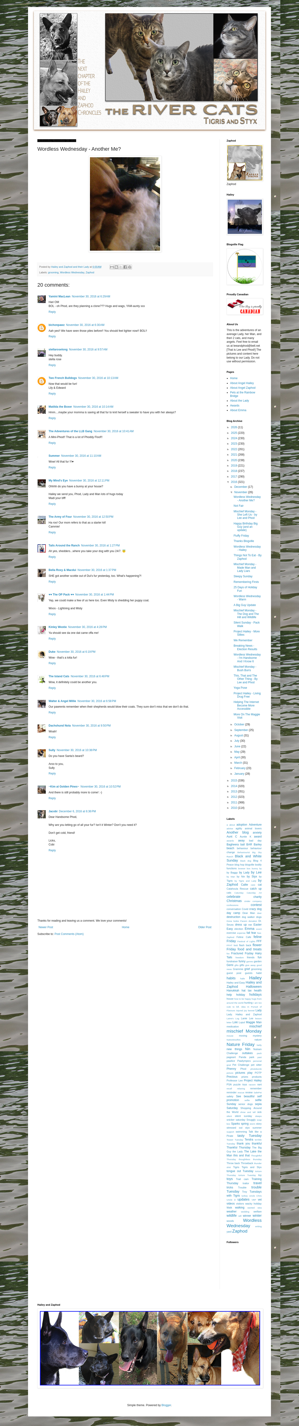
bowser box (244, 868)
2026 (234, 427)
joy (245, 1010)
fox (228, 953)
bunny (255, 868)
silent (229, 1116)
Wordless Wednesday (72, 272)
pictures (240, 1072)
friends (250, 957)
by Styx (252, 876)
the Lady (237, 1151)
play (250, 1072)
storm (252, 1124)
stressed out (234, 1127)
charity (257, 896)
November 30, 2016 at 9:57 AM (88, 349)
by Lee (256, 872)
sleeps (258, 1116)
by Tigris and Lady (245, 881)
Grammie (238, 969)
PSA (229, 1084)
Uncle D (231, 1199)
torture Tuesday (247, 1175)
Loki (235, 1022)
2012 (234, 797)
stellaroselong (58, 349)
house (230, 998)
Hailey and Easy (236, 982)
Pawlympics (244, 1060)
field (236, 945)
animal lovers (253, 828)
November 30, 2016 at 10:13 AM (98, 378)
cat (260, 884)
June (237, 746)
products (257, 1076)
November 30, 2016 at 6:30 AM (85, 325)
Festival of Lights (246, 941)
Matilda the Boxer (60, 406)
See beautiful (245, 1096)
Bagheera (233, 844)
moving (243, 1035)
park (251, 1057)
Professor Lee (235, 1080)
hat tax (247, 990)
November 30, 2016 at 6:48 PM (90, 676)
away (241, 840)
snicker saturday (236, 1119)
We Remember (243, 640)
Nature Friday (241, 1044)
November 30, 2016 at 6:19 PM (76, 651)
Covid (245, 909)
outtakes (247, 1053)
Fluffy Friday (241, 535)
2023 (234, 443)
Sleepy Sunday (243, 576)
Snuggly (251, 1119)
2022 (234, 449)
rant (259, 1084)
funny (241, 961)
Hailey (255, 977)
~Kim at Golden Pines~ (64, 786)
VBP (254, 1199)
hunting (248, 1002)
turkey (245, 1195)
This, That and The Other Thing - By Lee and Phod (246, 679)
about (232, 825)
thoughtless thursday (250, 1159)
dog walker (248, 917)
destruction (233, 917)
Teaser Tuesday (235, 1139)
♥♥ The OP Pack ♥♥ (61, 594)
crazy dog (255, 909)
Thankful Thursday (239, 1147)
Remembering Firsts (246, 582)
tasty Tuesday (249, 1135)
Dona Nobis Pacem (237, 921)
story (259, 1123)
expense (241, 933)
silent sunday (243, 1116)
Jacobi (53, 811)
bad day (255, 840)
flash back (245, 945)
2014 (234, 786)
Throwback (247, 1163)
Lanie (244, 1018)
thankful (257, 1143)
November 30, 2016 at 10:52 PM (101, 786)
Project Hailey (253, 1080)
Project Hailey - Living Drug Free (247, 695)
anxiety (257, 832)
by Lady (244, 872)
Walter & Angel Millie (62, 701)
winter (257, 1215)
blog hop (239, 864)
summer (257, 1127)
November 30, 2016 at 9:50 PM (91, 725)
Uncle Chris (255, 1195)
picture (230, 1073)
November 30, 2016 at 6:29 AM (91, 296)
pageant (231, 1057)
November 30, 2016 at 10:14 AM (93, 406)
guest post (234, 973)
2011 (234, 802)
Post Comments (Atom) (69, 934)
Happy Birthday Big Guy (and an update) (246, 527)
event (259, 929)
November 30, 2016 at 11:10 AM (81, 455)
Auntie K (245, 836)
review (249, 1092)
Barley (258, 844)
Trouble (242, 1187)
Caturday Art (254, 892)
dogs (259, 917)
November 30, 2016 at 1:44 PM (94, 594)
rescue (241, 1092)
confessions (232, 905)
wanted (251, 1207)
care (253, 885)
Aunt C (232, 836)
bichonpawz (57, 325)
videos (231, 1203)
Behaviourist (243, 852)
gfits (237, 965)
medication (233, 1026)
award (258, 836)
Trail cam (242, 1179)
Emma (249, 928)
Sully (52, 750)
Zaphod (90, 272)
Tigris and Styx (252, 1167)
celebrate (233, 896)
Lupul (242, 1022)
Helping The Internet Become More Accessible (246, 705)
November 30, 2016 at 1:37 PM (97, 570)
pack (259, 1053)
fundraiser (232, 961)
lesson (258, 1018)
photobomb (256, 1069)
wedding (245, 1211)
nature (258, 1039)
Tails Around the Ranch (64, 545)
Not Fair (239, 505)
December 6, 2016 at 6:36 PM (77, 811)
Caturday (239, 892)
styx (247, 1127)
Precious (232, 1076)
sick (259, 1112)
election (239, 928)
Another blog (238, 832)
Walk (229, 1207)
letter (229, 1022)
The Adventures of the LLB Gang (70, 431)
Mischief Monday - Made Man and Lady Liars (245, 568)
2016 (234, 482)
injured (239, 1010)
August (239, 735)
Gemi (230, 965)
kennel (251, 1010)
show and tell (248, 1112)
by (260, 868)
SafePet (258, 1092)
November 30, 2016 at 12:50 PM (93, 516)
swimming (241, 1131)
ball (242, 844)
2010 (234, 807)
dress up (241, 924)
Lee (251, 1018)
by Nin (241, 876)
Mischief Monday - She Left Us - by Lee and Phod (245, 515)
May (237, 751)
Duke (52, 651)
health (258, 990)
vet (260, 1199)
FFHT (229, 945)
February (240, 768)
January (239, 773)
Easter (257, 924)
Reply (52, 312)
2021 (234, 454)
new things (234, 1049)
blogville (249, 864)
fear (253, 932)
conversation (234, 909)
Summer (54, 455)
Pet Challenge (240, 1064)
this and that (241, 1155)
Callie (244, 884)
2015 (234, 780)
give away (250, 965)
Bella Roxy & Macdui (62, 570)
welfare (257, 1211)
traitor (246, 1183)
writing (258, 1226)
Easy (230, 928)
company (257, 901)
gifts (242, 965)
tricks (230, 1187)
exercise (231, 932)
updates (243, 1199)
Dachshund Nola (60, 725)
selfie (247, 1100)
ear (250, 924)
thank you (243, 1143)
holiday (240, 994)
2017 (234, 476)
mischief (255, 1026)
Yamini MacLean (59, 296)
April (237, 757)
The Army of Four (60, 516)
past (259, 1057)
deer (259, 913)
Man (259, 1022)
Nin (247, 1049)
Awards (234, 405)
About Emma (238, 410)
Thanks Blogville (244, 541)
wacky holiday (253, 1203)
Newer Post (46, 927)
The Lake (250, 1151)
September (241, 730)
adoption (241, 824)
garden (258, 961)
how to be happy (242, 999)
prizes (244, 1076)
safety (230, 1096)
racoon (252, 1084)
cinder (247, 901)
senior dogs (245, 1104)
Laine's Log (233, 1018)
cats (229, 892)
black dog (245, 860)
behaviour (242, 848)
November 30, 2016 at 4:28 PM (87, 627)
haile (242, 978)
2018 (234, 471)
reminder (232, 1092)
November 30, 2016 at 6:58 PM (97, 701)
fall (248, 932)
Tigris (236, 1167)
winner (247, 1215)
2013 (234, 791)
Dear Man (248, 913)
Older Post (204, 927)
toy (260, 1175)
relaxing (241, 1088)
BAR (249, 844)
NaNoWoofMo (234, 1039)
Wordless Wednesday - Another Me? (247, 498)
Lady (259, 1010)
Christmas (234, 901)
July (237, 740)
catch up (256, 888)
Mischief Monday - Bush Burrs (245, 668)
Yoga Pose (240, 687)
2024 (234, 438)
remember (256, 1088)
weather (232, 1211)
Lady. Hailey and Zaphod (244, 1014)
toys (230, 1179)
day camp (233, 913)
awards (230, 840)
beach (230, 848)
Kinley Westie (58, 627)
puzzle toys (240, 1084)
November (241, 492)
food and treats (250, 949)
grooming (53, 272)
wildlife (232, 1215)
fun (260, 957)
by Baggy (232, 872)
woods (230, 1220)
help (229, 994)
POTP (258, 1072)
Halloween (254, 986)
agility (239, 828)
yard (229, 1231)
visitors (240, 1203)
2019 (234, 465)
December (241, 486)
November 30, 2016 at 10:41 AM (114, 431)
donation (253, 921)
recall (229, 1088)
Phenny (231, 1068)
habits (231, 978)
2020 (234, 460)
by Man (231, 876)
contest (256, 905)
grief (247, 969)
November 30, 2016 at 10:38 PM (77, 750)
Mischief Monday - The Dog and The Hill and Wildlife (246, 614)
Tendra (249, 1139)
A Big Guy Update (245, 605)
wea (259, 1207)
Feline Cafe (244, 937)
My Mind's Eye (58, 480)
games (249, 961)
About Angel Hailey (242, 383)
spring (245, 1123)
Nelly (259, 1045)
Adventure (255, 824)
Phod (243, 1068)
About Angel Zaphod (243, 387)
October (239, 724)
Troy (244, 1191)
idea (243, 1006)
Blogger (166, 1405)
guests (249, 973)
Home (125, 927)
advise (230, 828)
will (239, 1216)
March (238, 762)
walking (239, 1207)
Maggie (250, 1022)
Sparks (235, 1123)
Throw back (233, 1163)
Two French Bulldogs (63, 378)
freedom (239, 957)
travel (257, 1183)
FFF (259, 941)
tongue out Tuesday (240, 1171)
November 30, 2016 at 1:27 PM (100, 545)
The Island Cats (59, 676)
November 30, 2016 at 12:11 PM (89, 480)
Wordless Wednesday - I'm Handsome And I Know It (247, 658)
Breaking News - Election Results (245, 647)
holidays (255, 994)
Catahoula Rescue (237, 888)
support (230, 1131)
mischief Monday (244, 1031)
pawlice (231, 1060)
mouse (230, 1035)
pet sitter (256, 1064)
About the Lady (239, 400)
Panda (242, 1057)
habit (259, 973)
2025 (234, 433)
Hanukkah (233, 990)
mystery (257, 1035)
